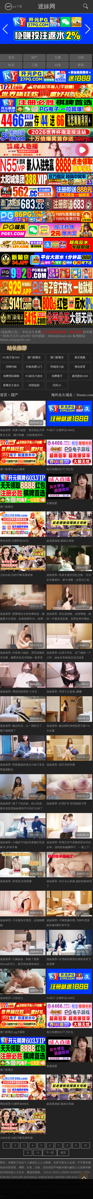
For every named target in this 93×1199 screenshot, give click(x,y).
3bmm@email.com (60, 336)
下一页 (50, 1152)
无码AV (57, 385)
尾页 (63, 1152)
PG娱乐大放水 (34, 376)
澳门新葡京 (34, 357)
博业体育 (80, 366)
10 (85, 1145)
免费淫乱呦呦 (11, 376)
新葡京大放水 (11, 385)
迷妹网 (46, 6)
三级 (34, 65)
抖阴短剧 (34, 385)
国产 (34, 57)
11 (28, 1152)
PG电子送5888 (11, 357)
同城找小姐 (57, 366)
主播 (58, 57)
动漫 (58, 65)
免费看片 (57, 376)
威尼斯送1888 (80, 376)
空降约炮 (11, 366)
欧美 (11, 65)
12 (37, 1152)
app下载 (13, 6)
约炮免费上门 (34, 366)
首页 (11, 57)
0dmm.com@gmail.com (15, 339)
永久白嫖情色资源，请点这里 (62, 332)
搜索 (81, 65)
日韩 (81, 57)
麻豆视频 (80, 357)
